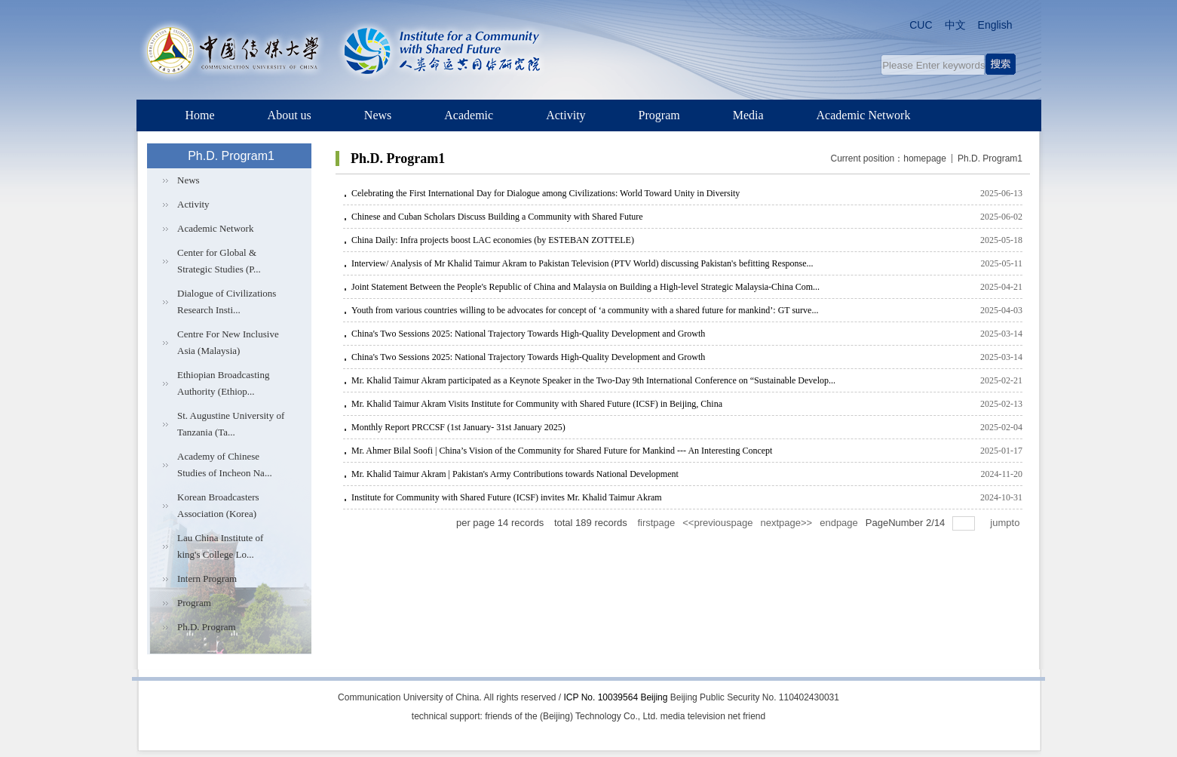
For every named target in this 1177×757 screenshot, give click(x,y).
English (995, 25)
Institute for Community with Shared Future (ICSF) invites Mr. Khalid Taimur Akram (506, 497)
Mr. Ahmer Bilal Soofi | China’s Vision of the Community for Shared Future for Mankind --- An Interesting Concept (561, 450)
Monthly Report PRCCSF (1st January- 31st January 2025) (458, 427)
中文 (955, 25)
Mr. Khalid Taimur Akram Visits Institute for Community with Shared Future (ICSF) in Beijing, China (536, 404)
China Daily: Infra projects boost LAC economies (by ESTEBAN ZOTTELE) (492, 240)
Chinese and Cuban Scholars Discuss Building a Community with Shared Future (497, 216)
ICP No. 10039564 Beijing (616, 697)
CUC (920, 25)
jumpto (1006, 522)
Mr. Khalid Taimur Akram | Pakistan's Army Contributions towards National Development (515, 474)
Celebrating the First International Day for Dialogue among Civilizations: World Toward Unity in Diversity (545, 193)
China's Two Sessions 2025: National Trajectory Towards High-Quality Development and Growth (528, 333)
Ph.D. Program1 (990, 158)
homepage (924, 158)
